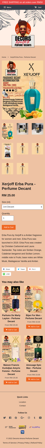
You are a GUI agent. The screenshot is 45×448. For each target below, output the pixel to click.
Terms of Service (9, 443)
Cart (37, 7)
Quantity (6, 213)
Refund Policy (36, 443)
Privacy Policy (23, 443)
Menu (7, 7)
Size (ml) (6, 202)
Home (4, 57)
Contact (22, 406)
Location (22, 402)
